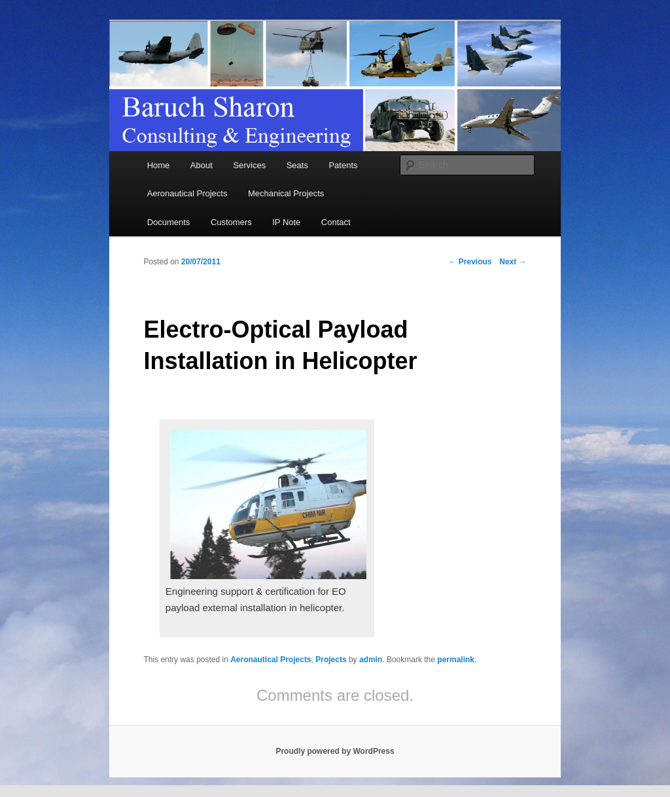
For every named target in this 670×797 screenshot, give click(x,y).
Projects (330, 659)
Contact (336, 222)
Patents (342, 165)
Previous (470, 261)
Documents (168, 222)
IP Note (286, 222)
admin (370, 659)
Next (512, 261)
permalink (455, 659)
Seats (297, 165)
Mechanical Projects (286, 193)
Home (158, 165)
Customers (231, 222)
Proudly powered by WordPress (334, 751)
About (201, 165)
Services (249, 165)
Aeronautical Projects (187, 193)
